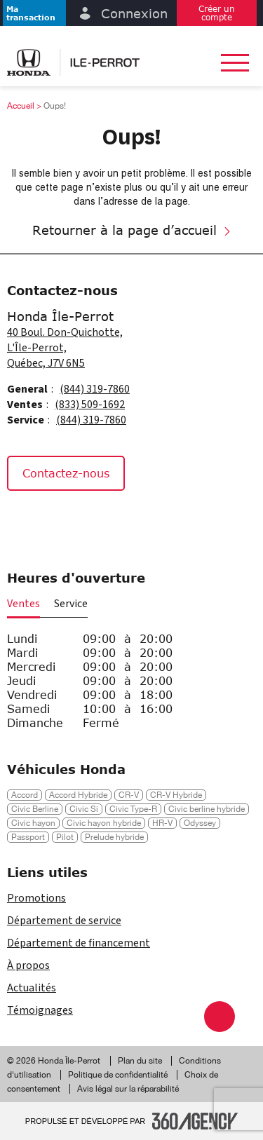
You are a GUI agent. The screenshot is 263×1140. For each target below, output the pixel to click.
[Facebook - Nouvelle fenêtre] (24, 521)
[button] (34, 13)
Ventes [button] (23, 603)
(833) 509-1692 (90, 404)
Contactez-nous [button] (65, 473)
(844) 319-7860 (95, 389)
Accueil (20, 106)
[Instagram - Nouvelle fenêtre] (58, 521)
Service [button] (71, 603)
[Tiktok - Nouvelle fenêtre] (91, 521)
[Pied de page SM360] (195, 1121)
